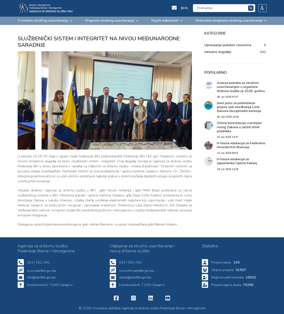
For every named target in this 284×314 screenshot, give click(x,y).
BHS (184, 8)
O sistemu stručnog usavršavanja (45, 20)
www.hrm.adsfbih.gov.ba (136, 270)
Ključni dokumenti (166, 20)
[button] (187, 100)
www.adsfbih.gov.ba (41, 270)
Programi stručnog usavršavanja (111, 20)
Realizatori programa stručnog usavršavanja (231, 20)
